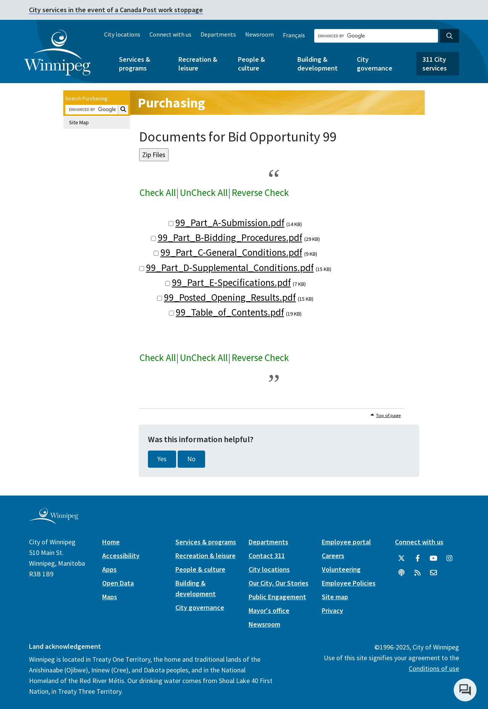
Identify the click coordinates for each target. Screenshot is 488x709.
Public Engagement (277, 596)
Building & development (317, 63)
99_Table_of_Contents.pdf (230, 312)
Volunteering (341, 569)
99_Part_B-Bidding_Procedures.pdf (230, 237)
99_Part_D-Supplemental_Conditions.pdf (230, 267)
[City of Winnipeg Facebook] (417, 558)
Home (111, 541)
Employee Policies (349, 583)
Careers (333, 555)
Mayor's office (269, 610)
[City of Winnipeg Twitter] (401, 558)
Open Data (118, 583)
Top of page (388, 415)
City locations (122, 34)
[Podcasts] (401, 572)
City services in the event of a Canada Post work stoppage (116, 9)
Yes (162, 459)
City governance (374, 63)
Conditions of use (434, 668)
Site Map (79, 122)
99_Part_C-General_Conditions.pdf (231, 252)
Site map (335, 596)
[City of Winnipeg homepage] (53, 521)
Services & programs (134, 63)
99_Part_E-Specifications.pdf (231, 282)
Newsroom (259, 34)
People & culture (251, 63)
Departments (218, 34)
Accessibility (121, 555)
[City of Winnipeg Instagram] (449, 558)
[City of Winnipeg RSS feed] (417, 572)
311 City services (434, 63)
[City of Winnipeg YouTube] (433, 558)
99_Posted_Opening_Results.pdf (230, 297)
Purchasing (171, 102)
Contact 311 (267, 555)
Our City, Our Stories (278, 583)
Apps (109, 569)
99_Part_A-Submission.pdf (229, 223)
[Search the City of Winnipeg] (376, 36)
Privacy (332, 610)
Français (294, 35)
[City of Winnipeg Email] (433, 572)
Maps (109, 596)
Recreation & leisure (197, 63)
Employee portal (346, 541)
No (191, 459)
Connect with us (170, 34)
